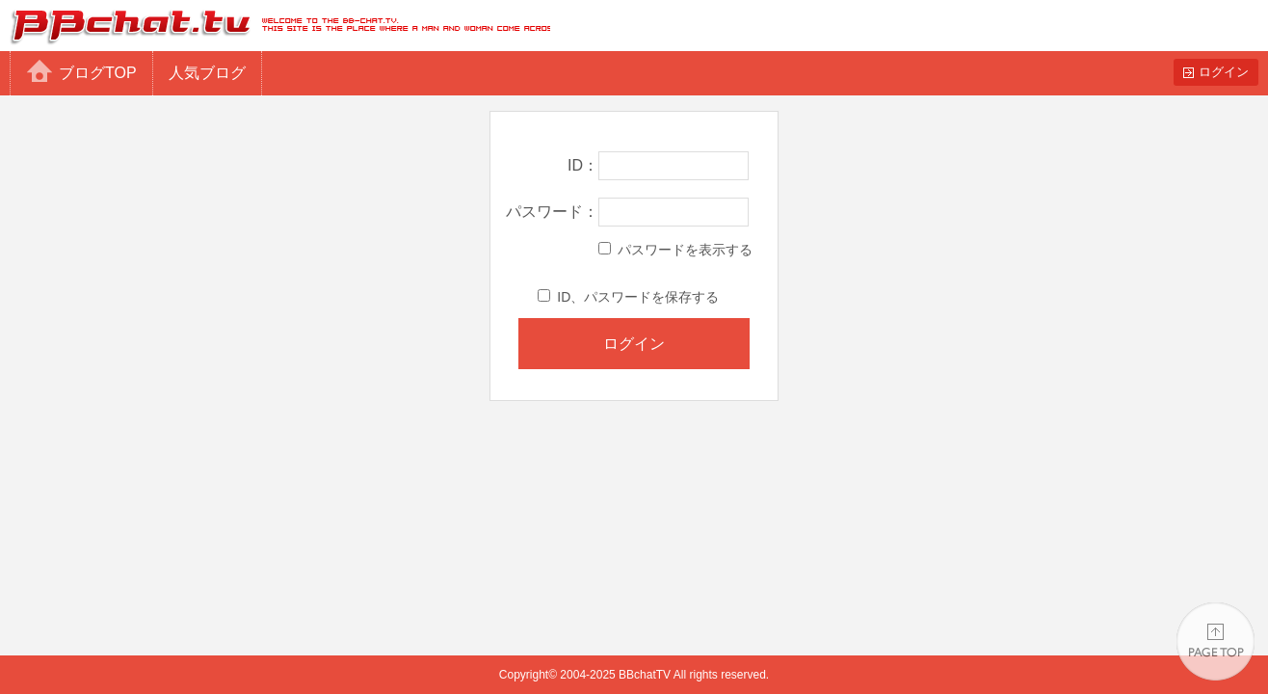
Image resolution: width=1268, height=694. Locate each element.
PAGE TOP (1215, 641)
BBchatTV (275, 25)
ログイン (1224, 72)
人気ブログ (207, 73)
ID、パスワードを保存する (628, 297)
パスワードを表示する (675, 249)
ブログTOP (98, 73)
